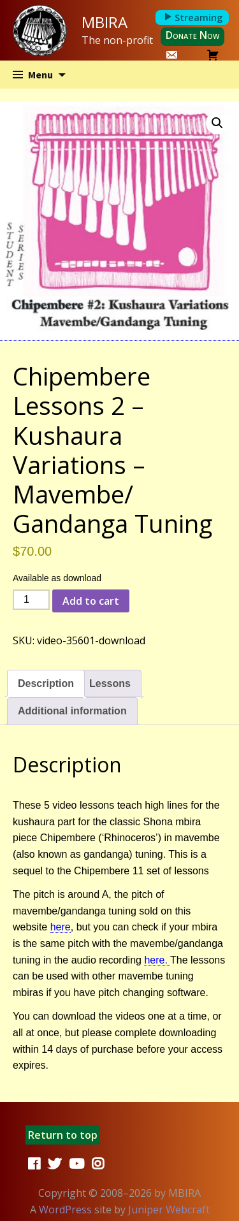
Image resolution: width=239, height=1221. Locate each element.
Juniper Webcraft (169, 1210)
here (60, 926)
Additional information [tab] (72, 710)
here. (157, 960)
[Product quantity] (31, 599)
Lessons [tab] (110, 683)
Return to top (63, 1135)
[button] (217, 123)
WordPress (65, 1210)
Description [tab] (46, 683)
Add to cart (90, 601)
